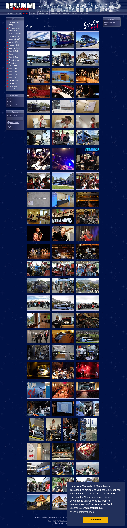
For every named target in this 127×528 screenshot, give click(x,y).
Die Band (10, 13)
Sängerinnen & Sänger (14, 105)
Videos (33, 13)
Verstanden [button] (96, 520)
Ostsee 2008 (13, 80)
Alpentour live (13, 60)
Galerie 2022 (13, 42)
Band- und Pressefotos (13, 87)
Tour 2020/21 (13, 51)
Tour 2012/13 (13, 74)
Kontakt (84, 13)
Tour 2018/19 (13, 57)
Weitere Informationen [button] (82, 512)
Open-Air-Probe (14, 48)
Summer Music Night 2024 (14, 29)
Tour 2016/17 (13, 68)
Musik (18, 13)
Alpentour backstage (12, 64)
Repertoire (43, 13)
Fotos (25, 13)
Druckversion (14, 123)
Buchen (106, 24)
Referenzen (56, 13)
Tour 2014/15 (13, 71)
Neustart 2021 (13, 45)
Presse (66, 13)
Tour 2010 (12, 77)
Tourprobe (12, 54)
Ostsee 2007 (13, 83)
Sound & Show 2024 (14, 24)
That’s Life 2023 (14, 33)
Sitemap (13, 127)
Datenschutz (59, 523)
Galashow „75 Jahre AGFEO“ (14, 38)
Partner (75, 13)
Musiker (9, 102)
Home (28, 18)
